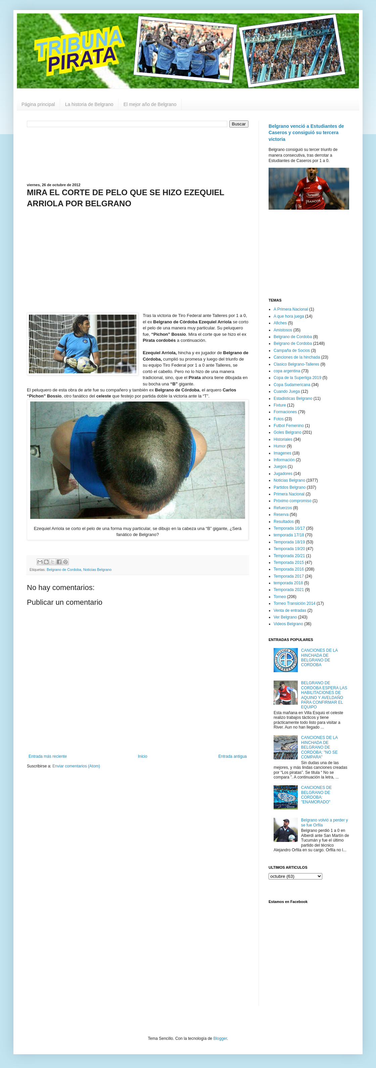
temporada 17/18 (289, 535)
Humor (280, 446)
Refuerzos (283, 507)
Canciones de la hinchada (297, 357)
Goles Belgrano (287, 432)
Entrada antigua (232, 756)
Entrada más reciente (48, 756)
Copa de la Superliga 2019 (297, 377)
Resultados (284, 521)
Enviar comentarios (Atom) (76, 766)
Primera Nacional (289, 494)
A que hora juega (289, 316)
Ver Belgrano (285, 617)
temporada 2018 (288, 583)
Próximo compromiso (293, 500)
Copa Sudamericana (292, 384)
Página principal (38, 104)
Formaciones (285, 412)
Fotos (279, 419)
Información (284, 460)
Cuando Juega (287, 391)
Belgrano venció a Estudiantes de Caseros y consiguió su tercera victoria (306, 132)
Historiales (283, 439)
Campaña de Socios (292, 350)
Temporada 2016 (289, 569)
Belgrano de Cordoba (64, 570)
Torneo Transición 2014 (295, 603)
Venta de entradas (290, 610)
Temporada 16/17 (289, 528)
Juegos (280, 466)
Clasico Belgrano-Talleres (296, 364)
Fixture (280, 405)
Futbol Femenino (289, 425)
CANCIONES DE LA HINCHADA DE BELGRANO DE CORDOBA (319, 657)
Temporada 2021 (289, 589)
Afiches (280, 323)
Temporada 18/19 (289, 542)
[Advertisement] (137, 154)
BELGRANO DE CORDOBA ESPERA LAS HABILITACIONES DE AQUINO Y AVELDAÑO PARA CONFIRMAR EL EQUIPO (324, 695)
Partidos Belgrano (290, 487)
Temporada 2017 (289, 576)
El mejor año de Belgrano (150, 104)
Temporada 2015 (289, 562)
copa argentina (287, 371)
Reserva (281, 514)
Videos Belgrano (288, 624)
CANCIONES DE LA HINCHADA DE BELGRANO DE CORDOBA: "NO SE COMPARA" (319, 747)
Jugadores (283, 473)
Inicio (142, 756)
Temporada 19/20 (289, 548)
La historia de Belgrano (89, 104)
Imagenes (282, 453)
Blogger (220, 1038)
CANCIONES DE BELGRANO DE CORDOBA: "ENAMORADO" (316, 794)
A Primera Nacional (291, 309)
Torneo (280, 596)
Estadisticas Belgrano (293, 398)
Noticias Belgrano (97, 570)
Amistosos (283, 330)
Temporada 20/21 (289, 555)
